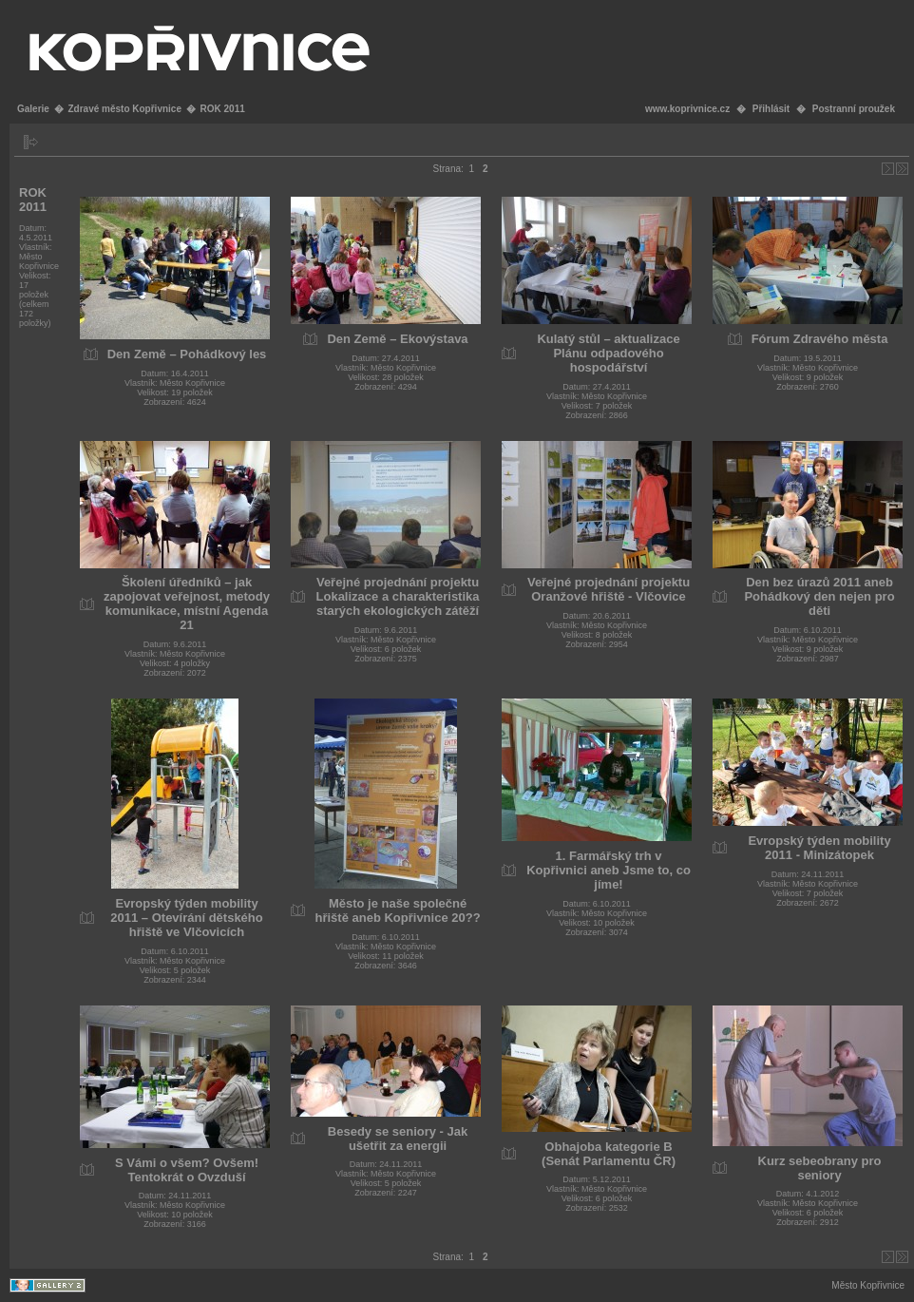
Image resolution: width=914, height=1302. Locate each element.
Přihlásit (771, 109)
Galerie (33, 109)
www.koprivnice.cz (687, 109)
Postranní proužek (853, 109)
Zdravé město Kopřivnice (124, 109)
